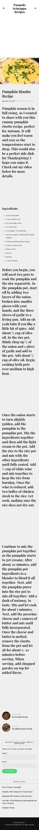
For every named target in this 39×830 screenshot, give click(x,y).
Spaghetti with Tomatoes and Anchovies (17, 796)
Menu (35, 8)
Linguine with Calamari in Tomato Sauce (17, 792)
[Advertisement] (19, 37)
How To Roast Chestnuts (11, 787)
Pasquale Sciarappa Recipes (19, 8)
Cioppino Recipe (8, 808)
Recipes (30, 101)
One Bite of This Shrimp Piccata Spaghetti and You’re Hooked (19, 801)
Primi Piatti (22, 101)
